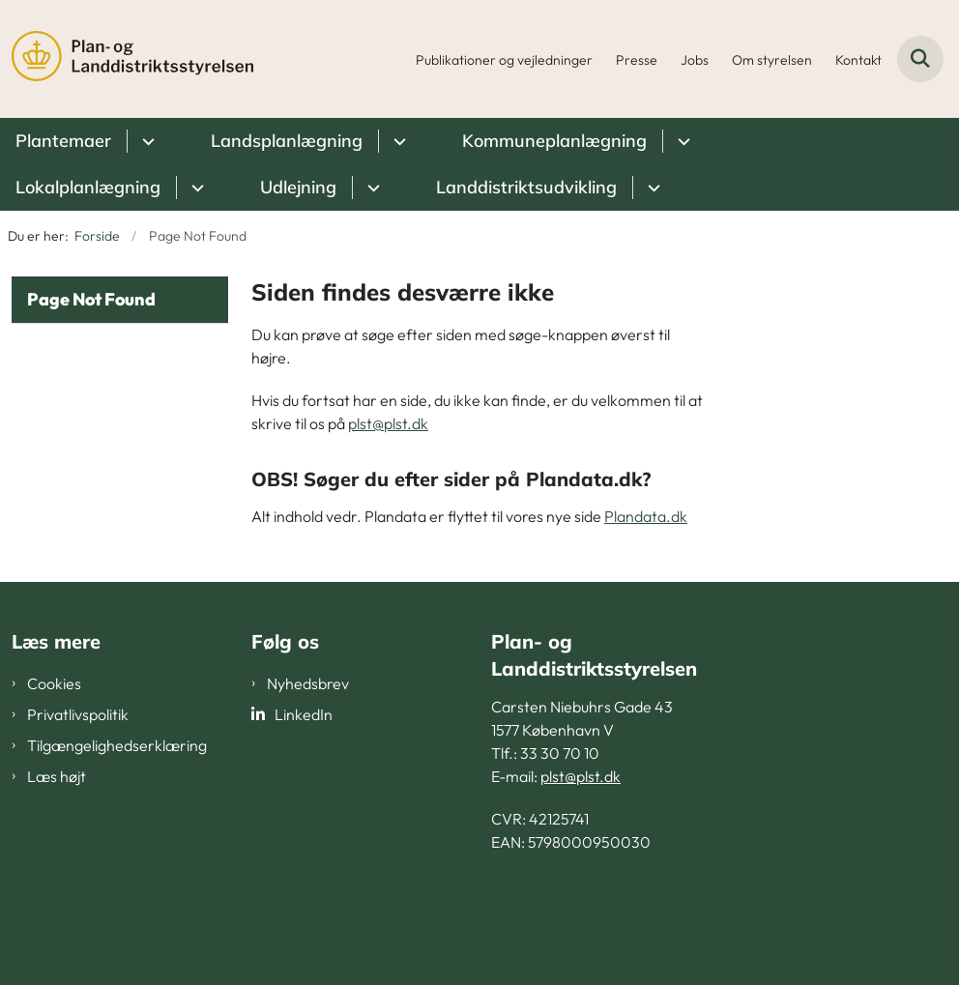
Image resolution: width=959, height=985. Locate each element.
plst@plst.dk (388, 423)
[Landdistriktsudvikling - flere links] (651, 187)
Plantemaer (63, 141)
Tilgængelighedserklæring (117, 745)
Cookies (54, 683)
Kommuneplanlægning (554, 141)
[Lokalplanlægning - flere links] (195, 187)
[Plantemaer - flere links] (145, 141)
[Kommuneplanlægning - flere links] (681, 141)
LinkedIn (304, 714)
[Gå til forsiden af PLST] (126, 59)
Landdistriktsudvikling (526, 187)
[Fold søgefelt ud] (920, 59)
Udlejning (298, 187)
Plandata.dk (645, 516)
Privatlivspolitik (78, 714)
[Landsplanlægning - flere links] (397, 141)
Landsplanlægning (287, 141)
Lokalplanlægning (87, 187)
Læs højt (56, 776)
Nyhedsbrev (308, 683)
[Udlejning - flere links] (371, 187)
